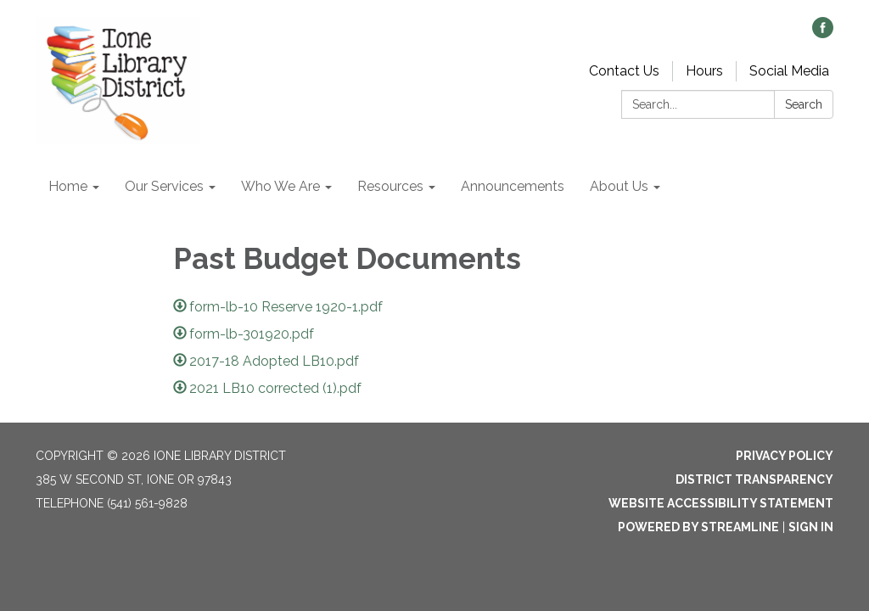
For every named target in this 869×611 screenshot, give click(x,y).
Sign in (810, 527)
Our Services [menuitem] (164, 186)
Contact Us (624, 71)
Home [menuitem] (67, 186)
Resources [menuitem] (390, 186)
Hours (704, 71)
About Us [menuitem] (619, 186)
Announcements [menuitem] (512, 186)
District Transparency (754, 479)
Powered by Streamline (698, 527)
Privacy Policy (784, 455)
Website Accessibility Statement (720, 503)
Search (803, 104)
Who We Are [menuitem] (280, 186)
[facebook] (822, 33)
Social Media (789, 71)
